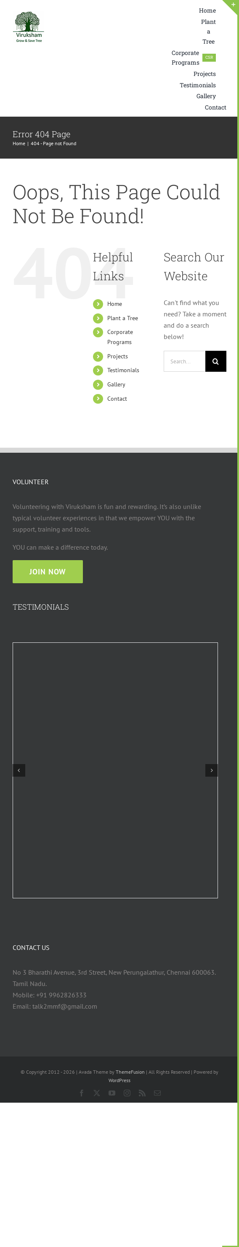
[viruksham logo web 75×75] (28, 14)
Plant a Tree (122, 318)
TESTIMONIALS (41, 607)
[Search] (215, 361)
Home (114, 304)
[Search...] (184, 361)
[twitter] (96, 1093)
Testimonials (123, 370)
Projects (117, 356)
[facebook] (81, 1093)
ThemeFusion (130, 1072)
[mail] (157, 1093)
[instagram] (127, 1093)
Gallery (116, 384)
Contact (117, 398)
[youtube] (112, 1093)
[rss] (142, 1093)
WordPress (119, 1080)
